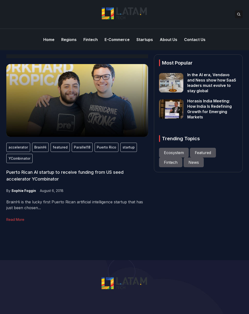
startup (129, 147)
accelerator (18, 147)
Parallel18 (82, 147)
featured (60, 147)
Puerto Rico (106, 147)
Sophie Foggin (23, 191)
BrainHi (40, 147)
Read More (15, 219)
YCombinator (19, 158)
